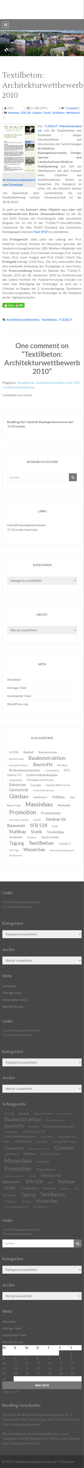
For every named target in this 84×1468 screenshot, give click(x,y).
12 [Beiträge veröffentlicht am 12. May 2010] (27, 1363)
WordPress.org (17, 704)
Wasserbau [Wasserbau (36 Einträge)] (34, 849)
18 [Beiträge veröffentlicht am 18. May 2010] (15, 1368)
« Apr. (6, 1391)
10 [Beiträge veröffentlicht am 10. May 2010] (4, 1363)
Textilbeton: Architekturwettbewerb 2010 (42, 85)
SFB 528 (26, 112)
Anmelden (14, 679)
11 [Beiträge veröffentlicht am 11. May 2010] (15, 1363)
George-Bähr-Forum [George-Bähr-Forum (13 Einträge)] (58, 785)
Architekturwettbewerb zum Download (19, 155)
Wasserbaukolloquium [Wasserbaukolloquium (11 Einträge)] (62, 850)
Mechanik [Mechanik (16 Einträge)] (63, 805)
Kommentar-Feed (19, 696)
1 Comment (69, 108)
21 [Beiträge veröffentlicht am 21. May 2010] (50, 1368)
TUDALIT (66, 319)
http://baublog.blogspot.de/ (21, 1424)
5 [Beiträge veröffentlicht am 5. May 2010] (26, 1358)
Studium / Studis (41, 112)
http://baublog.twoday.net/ (20, 1443)
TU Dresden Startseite (22, 529)
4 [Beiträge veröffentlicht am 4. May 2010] (15, 1358)
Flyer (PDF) (41, 232)
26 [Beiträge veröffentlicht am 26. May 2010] (27, 1373)
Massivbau (14, 112)
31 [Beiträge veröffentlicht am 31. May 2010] (4, 1379)
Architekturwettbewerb (23, 319)
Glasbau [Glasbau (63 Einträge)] (64, 1147)
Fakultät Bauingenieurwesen (26, 525)
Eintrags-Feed (16, 688)
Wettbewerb (73, 112)
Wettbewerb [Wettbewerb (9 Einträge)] (15, 855)
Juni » (16, 1391)
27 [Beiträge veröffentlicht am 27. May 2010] (38, 1373)
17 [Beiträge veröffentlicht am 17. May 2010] (4, 1368)
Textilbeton (58, 112)
